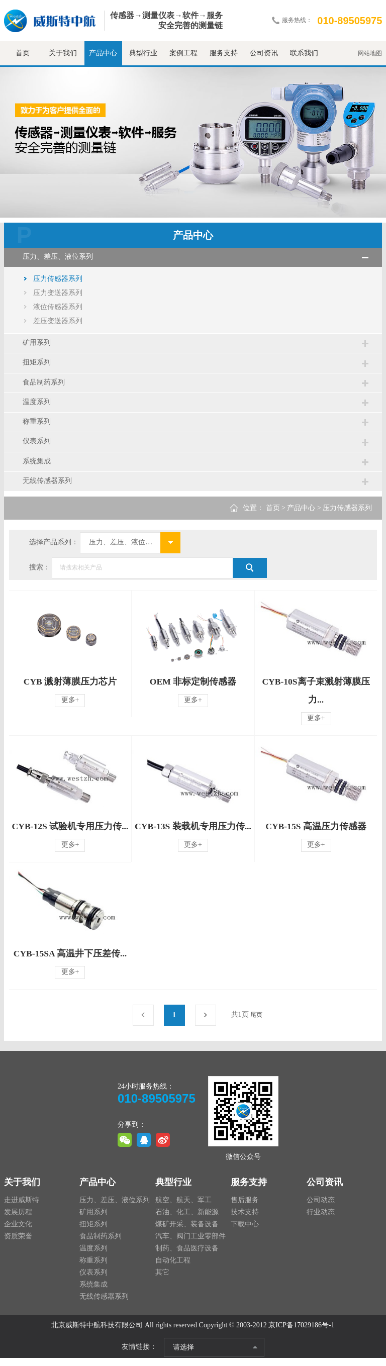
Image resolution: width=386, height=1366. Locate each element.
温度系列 (38, 406)
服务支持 (224, 53)
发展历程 (18, 1220)
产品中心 (103, 53)
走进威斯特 (21, 1208)
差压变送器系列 (57, 322)
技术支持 (245, 1220)
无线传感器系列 (48, 488)
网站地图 (370, 53)
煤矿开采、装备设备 (187, 1232)
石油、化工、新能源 (187, 1220)
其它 (162, 1280)
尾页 (256, 1022)
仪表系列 (38, 447)
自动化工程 (172, 1268)
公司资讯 (264, 53)
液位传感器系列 (57, 308)
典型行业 (143, 53)
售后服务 (245, 1208)
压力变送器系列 (57, 294)
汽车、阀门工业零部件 (190, 1244)
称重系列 (38, 426)
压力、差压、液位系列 (59, 257)
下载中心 (245, 1232)
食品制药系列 (45, 385)
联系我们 (304, 53)
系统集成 (38, 467)
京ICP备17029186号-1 (301, 1333)
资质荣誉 (18, 1244)
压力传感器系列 (57, 279)
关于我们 (63, 53)
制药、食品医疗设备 (187, 1256)
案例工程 (183, 53)
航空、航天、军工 (183, 1208)
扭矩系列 (38, 364)
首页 (23, 53)
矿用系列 (38, 344)
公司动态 (321, 1208)
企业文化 (18, 1232)
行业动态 (321, 1220)
